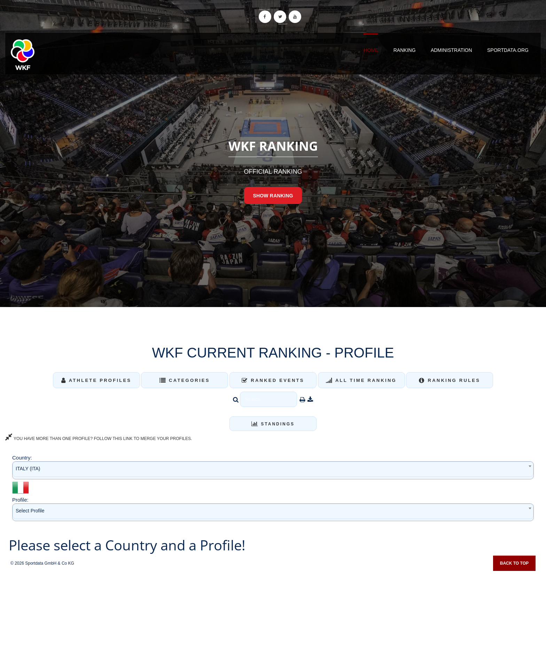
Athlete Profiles (96, 380)
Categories (184, 380)
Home (371, 50)
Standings (273, 424)
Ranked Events (273, 380)
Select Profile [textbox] (30, 510)
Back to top (514, 563)
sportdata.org (508, 50)
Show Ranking (273, 195)
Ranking (404, 50)
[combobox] (273, 470)
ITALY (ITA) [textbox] (28, 468)
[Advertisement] (273, 616)
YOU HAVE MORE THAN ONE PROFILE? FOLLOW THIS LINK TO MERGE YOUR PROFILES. (98, 438)
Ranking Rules (449, 380)
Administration (451, 50)
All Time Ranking (361, 380)
